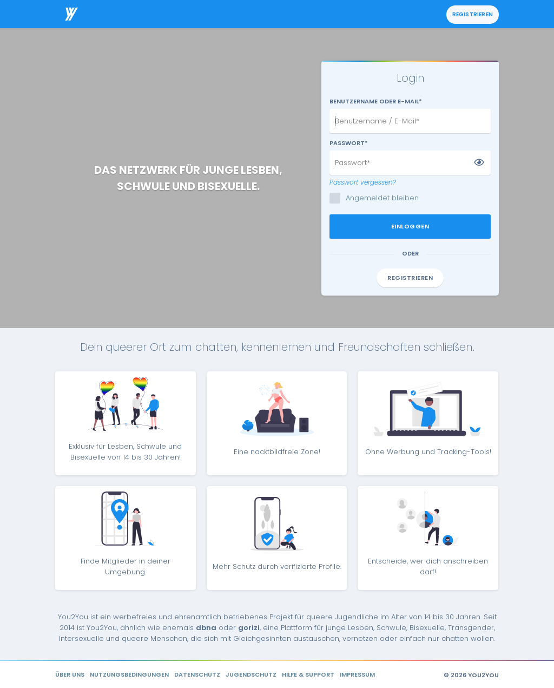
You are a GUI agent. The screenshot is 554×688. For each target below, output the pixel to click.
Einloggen (410, 226)
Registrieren (472, 14)
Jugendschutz (251, 674)
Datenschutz (197, 674)
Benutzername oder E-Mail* (375, 101)
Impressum (357, 674)
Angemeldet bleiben (377, 198)
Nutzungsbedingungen (129, 674)
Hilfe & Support (308, 674)
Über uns (69, 674)
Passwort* (348, 143)
